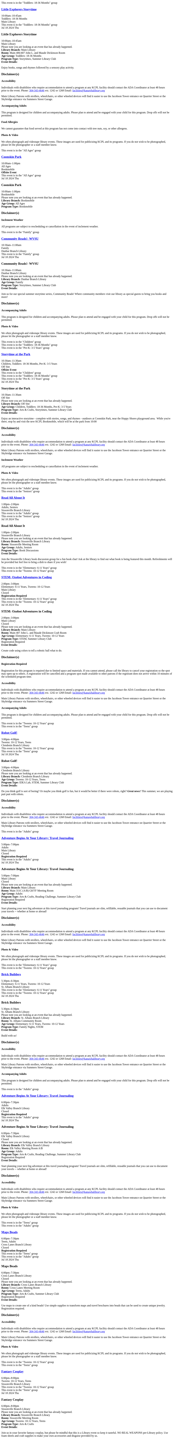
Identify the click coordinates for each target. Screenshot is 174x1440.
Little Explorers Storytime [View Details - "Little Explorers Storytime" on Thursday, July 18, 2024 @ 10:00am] (19, 9)
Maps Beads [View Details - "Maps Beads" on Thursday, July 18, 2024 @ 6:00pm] (9, 1232)
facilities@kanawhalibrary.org (88, 90)
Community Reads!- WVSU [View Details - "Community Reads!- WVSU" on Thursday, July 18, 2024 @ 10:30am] (20, 238)
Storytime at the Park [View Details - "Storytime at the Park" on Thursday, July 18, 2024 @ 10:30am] (15, 354)
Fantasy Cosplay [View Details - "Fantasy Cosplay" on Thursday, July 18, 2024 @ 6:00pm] (12, 1371)
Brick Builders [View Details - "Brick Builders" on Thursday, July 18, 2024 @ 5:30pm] (11, 974)
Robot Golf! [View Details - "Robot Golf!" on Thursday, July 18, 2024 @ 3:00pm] (9, 732)
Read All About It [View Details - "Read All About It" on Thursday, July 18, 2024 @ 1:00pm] (13, 497)
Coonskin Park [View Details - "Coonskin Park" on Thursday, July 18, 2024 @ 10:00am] (11, 157)
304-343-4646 (36, 90)
